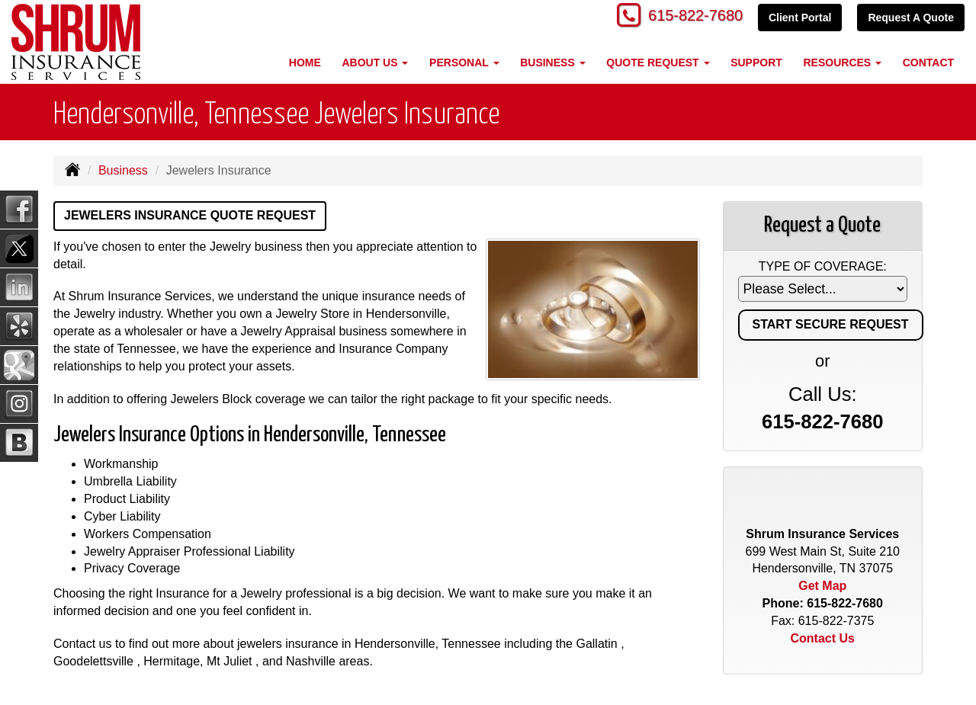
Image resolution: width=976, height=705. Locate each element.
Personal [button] (464, 62)
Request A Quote (911, 17)
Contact (928, 62)
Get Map (822, 585)
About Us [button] (375, 62)
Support (756, 62)
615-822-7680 (690, 17)
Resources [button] (842, 62)
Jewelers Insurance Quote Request (190, 215)
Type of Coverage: (823, 266)
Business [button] (552, 62)
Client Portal (800, 17)
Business (123, 170)
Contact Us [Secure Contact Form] (823, 638)
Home (305, 62)
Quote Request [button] (657, 62)
